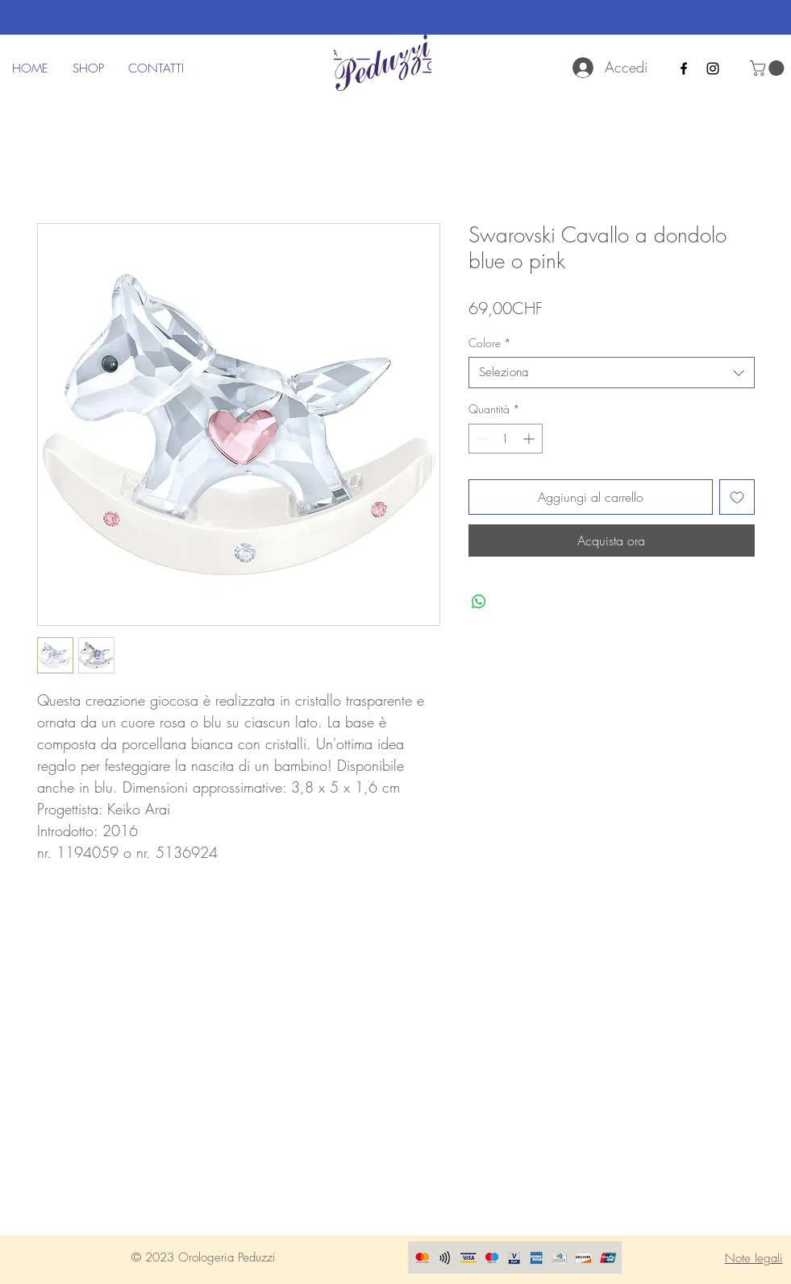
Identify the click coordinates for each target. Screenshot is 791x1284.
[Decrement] (481, 439)
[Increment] (530, 439)
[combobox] (611, 372)
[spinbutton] (505, 439)
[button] (769, 68)
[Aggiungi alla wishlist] (737, 497)
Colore (489, 342)
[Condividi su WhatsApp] (479, 601)
